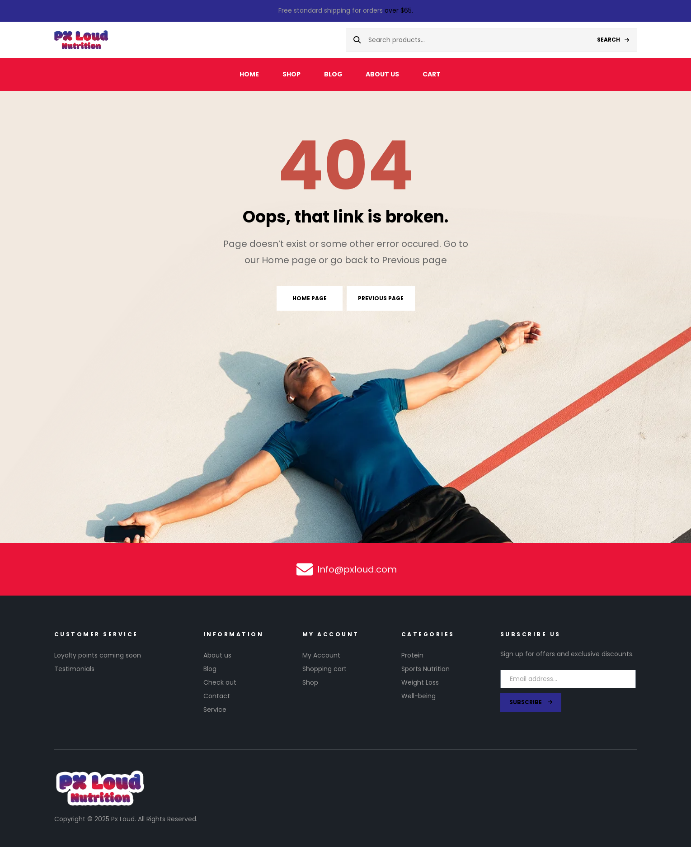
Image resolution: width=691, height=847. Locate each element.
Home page (309, 298)
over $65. (399, 10)
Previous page (381, 298)
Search (608, 39)
